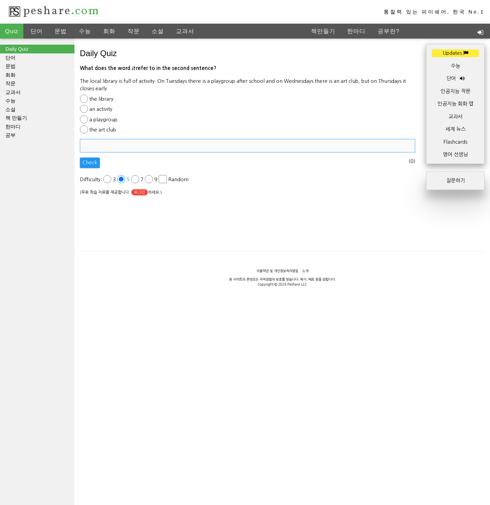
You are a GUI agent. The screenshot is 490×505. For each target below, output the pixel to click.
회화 (109, 31)
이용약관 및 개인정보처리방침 (277, 270)
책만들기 (323, 31)
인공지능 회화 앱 (455, 103)
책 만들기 (16, 118)
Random (178, 179)
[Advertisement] (245, 490)
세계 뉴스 (455, 128)
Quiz (11, 31)
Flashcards (455, 141)
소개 (305, 270)
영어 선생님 (455, 154)
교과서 (185, 31)
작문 (134, 31)
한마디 (356, 31)
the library (101, 98)
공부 (10, 135)
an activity (100, 109)
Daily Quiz (16, 49)
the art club (102, 129)
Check (90, 162)
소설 (158, 31)
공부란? (388, 31)
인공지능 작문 (455, 91)
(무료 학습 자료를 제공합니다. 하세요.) (121, 192)
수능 (85, 31)
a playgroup (103, 119)
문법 (60, 31)
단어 (36, 31)
